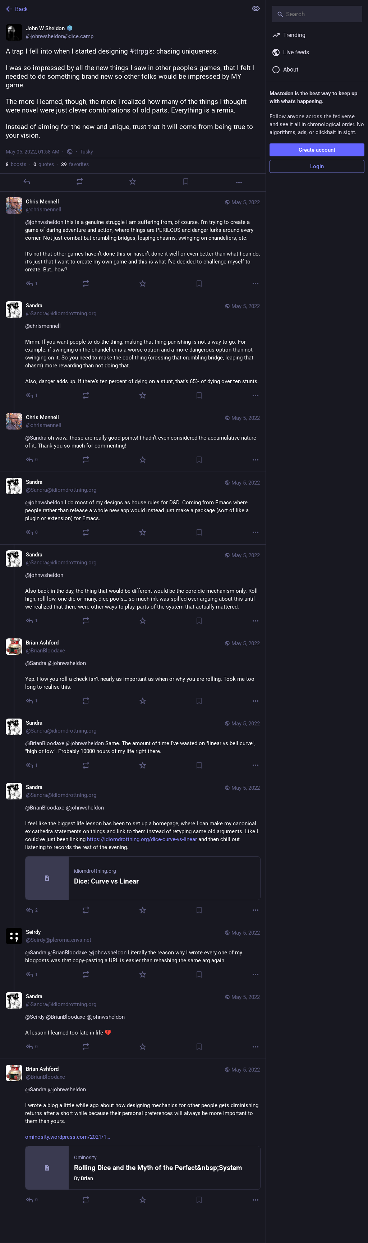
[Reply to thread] (32, 283)
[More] (239, 182)
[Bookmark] (185, 181)
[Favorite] (132, 181)
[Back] (123, 9)
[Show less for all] (256, 8)
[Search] (317, 14)
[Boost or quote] (79, 181)
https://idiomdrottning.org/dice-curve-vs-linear (142, 839)
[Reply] (26, 181)
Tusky (86, 152)
